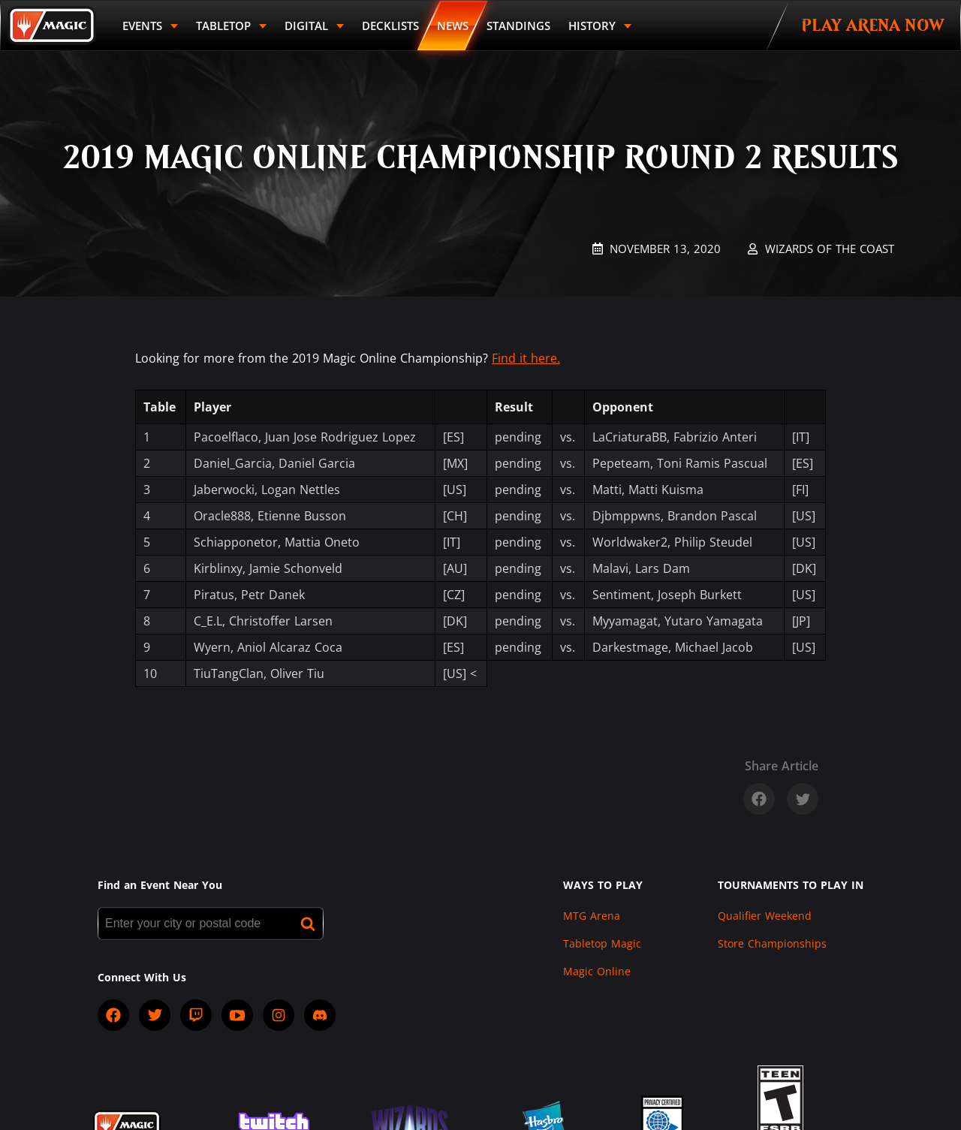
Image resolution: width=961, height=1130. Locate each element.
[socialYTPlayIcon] (237, 1015)
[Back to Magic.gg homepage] (52, 25)
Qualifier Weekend (765, 916)
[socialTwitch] (196, 1015)
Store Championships (772, 943)
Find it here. (526, 358)
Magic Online (597, 971)
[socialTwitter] (154, 1015)
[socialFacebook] (113, 1015)
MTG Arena (591, 916)
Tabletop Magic (602, 943)
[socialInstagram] (278, 1015)
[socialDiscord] (320, 1015)
